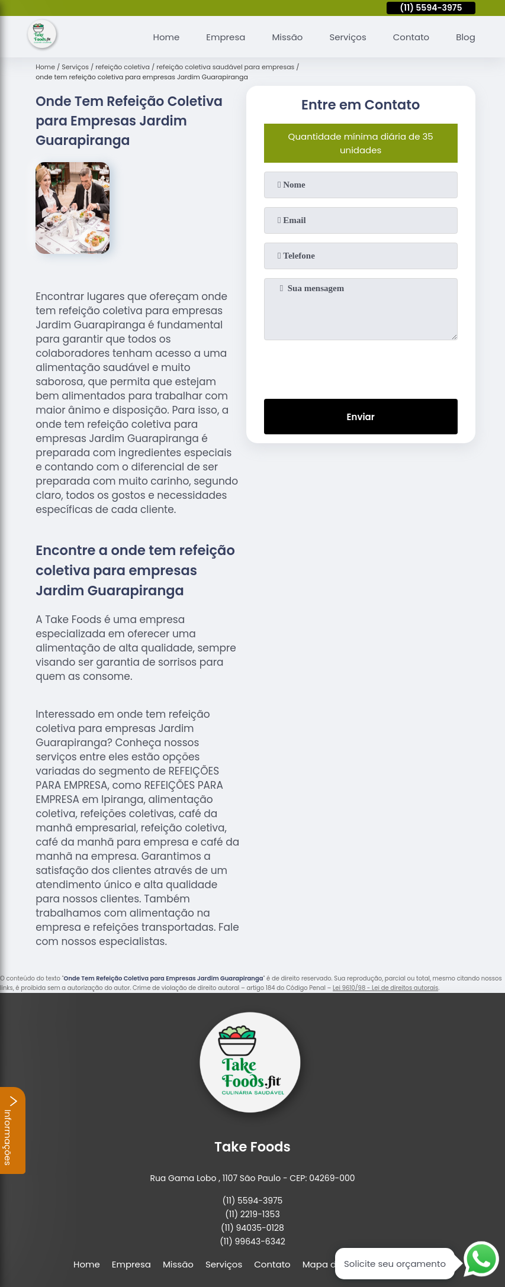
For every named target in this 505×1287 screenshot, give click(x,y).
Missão (287, 37)
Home (166, 37)
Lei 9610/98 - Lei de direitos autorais (385, 987)
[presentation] (361, 367)
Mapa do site (331, 1264)
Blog (465, 37)
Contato (411, 37)
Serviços (347, 37)
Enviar (361, 417)
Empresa (225, 37)
